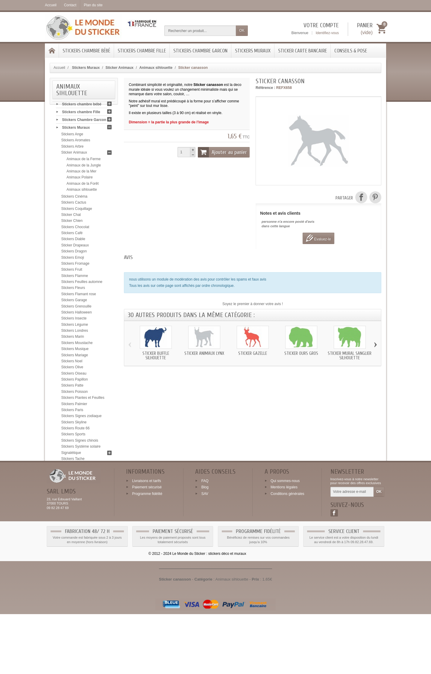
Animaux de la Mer (81, 172)
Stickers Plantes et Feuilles (82, 399)
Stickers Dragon (74, 252)
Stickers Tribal (72, 472)
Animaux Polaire (79, 178)
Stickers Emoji (72, 259)
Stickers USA (72, 478)
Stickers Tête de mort (78, 466)
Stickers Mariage (74, 356)
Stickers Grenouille (76, 307)
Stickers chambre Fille (142, 51)
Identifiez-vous (327, 33)
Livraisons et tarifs (146, 540)
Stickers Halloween (76, 313)
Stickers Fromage (75, 265)
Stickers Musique (75, 350)
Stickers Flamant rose (78, 295)
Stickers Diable (73, 240)
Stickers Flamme (74, 277)
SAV (204, 554)
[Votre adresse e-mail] (352, 552)
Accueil (59, 68)
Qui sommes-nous (285, 540)
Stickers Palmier (74, 405)
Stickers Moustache (77, 344)
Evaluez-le (318, 238)
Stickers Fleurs (73, 289)
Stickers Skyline (74, 423)
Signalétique (71, 454)
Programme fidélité (147, 554)
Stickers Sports (73, 436)
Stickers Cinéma (74, 198)
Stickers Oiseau (73, 374)
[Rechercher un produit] (200, 30)
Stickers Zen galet (75, 490)
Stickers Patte (72, 387)
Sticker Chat (71, 216)
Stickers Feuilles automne (81, 283)
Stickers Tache (73, 460)
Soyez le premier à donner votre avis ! (252, 304)
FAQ (205, 540)
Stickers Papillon (74, 380)
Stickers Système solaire (81, 448)
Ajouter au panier (222, 152)
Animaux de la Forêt (82, 185)
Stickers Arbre (72, 148)
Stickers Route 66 (75, 429)
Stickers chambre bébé (86, 51)
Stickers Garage (74, 301)
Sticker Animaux (74, 154)
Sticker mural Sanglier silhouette (349, 356)
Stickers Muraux (253, 51)
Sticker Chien (72, 222)
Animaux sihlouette (81, 191)
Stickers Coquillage (76, 210)
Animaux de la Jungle (83, 166)
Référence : (265, 88)
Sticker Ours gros (301, 353)
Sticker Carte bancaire (302, 51)
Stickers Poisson (74, 393)
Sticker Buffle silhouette (155, 356)
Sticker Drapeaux (75, 246)
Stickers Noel (72, 362)
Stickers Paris (72, 411)
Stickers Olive (72, 368)
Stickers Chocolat (75, 228)
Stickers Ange (72, 135)
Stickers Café (72, 234)
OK (241, 30)
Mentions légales (284, 547)
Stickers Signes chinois (79, 442)
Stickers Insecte (74, 319)
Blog (205, 547)
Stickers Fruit (71, 271)
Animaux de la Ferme (83, 160)
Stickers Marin (72, 338)
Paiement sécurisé (147, 547)
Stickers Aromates (75, 142)
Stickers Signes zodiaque (81, 417)
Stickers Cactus (73, 204)
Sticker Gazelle (252, 353)
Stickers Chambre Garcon (200, 51)
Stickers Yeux (72, 484)
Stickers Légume (74, 326)
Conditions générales (287, 554)
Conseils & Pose (350, 51)
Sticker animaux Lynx (204, 353)
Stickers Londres (74, 332)
